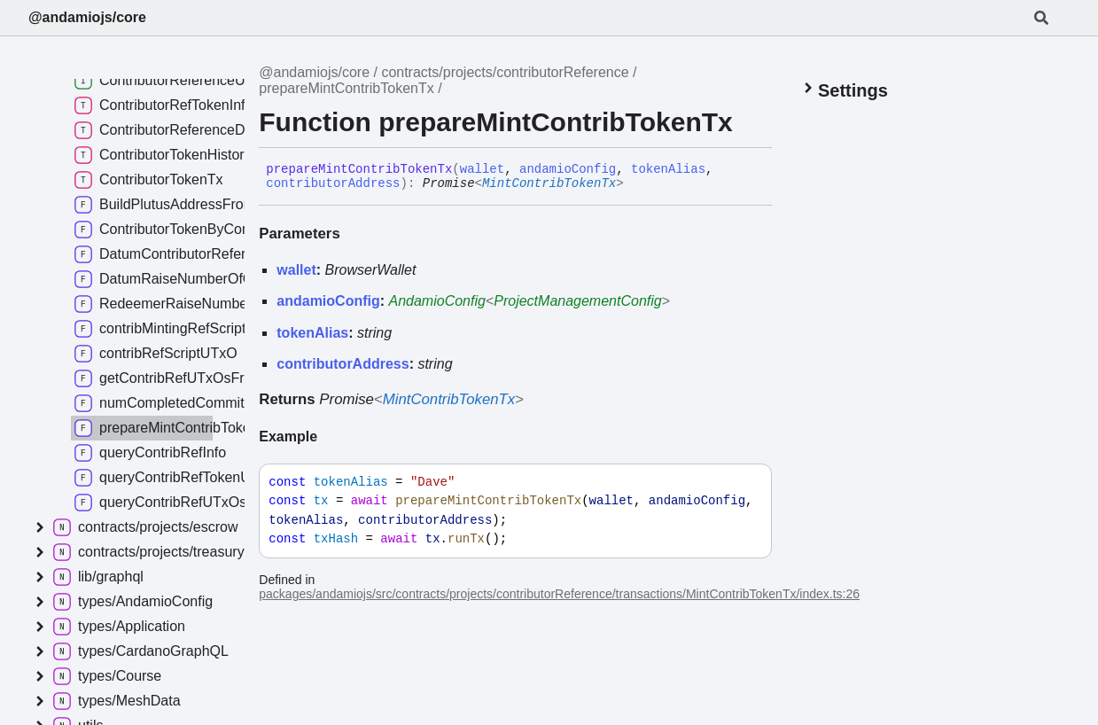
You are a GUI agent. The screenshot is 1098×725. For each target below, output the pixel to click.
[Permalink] (637, 184)
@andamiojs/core (87, 17)
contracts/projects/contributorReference (504, 72)
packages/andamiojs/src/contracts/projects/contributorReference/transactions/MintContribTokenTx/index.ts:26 (559, 594)
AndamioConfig (437, 300)
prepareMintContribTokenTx (346, 88)
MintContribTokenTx (549, 183)
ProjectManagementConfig (577, 300)
